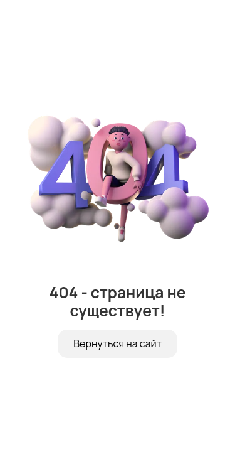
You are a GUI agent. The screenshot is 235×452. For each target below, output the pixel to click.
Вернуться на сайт (117, 343)
